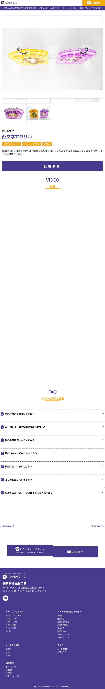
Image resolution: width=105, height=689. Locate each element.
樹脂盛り (60, 615)
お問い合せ (75, 551)
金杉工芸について (12, 667)
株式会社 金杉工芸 (14, 583)
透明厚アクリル (63, 634)
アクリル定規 (11, 625)
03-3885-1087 (30, 550)
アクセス (9, 673)
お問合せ (95, 2)
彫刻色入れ (61, 631)
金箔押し (60, 619)
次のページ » (98, 526)
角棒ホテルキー (63, 637)
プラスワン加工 (32, 143)
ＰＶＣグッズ (11, 628)
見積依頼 (52, 166)
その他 (8, 631)
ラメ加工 (60, 628)
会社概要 (9, 670)
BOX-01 (8, 652)
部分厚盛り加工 (63, 622)
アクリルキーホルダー (14, 615)
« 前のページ (7, 526)
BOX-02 (8, 655)
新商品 (47, 143)
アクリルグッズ (11, 143)
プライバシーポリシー (14, 676)
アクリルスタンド (12, 622)
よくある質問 (62, 649)
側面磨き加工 (62, 625)
